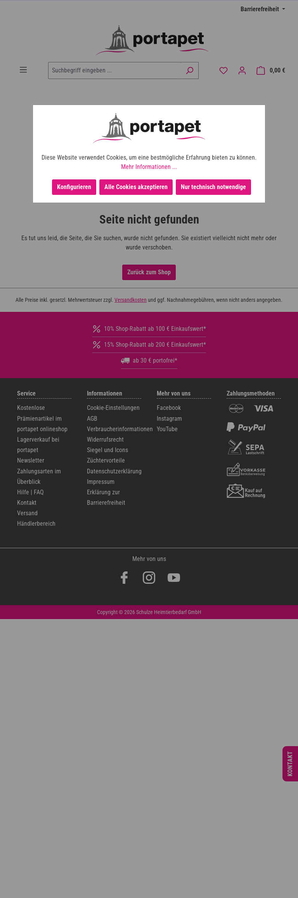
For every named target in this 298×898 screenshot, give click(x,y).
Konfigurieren (74, 187)
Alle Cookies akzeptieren (136, 187)
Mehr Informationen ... (149, 166)
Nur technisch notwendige (213, 187)
